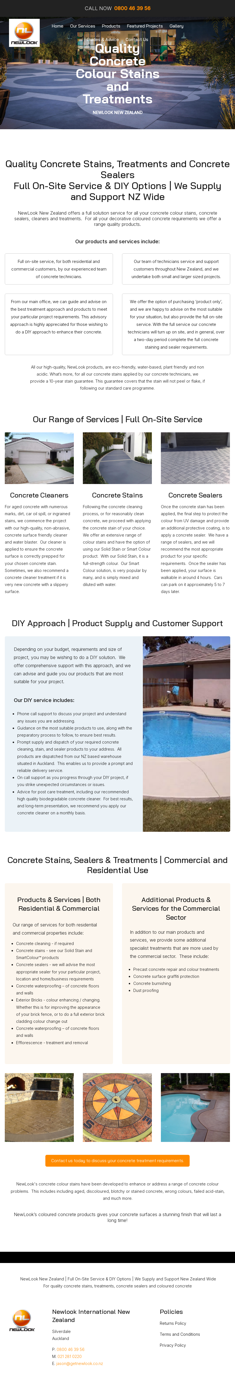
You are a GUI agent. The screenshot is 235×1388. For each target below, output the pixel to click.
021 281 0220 (69, 1356)
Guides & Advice (103, 39)
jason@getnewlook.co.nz (79, 1363)
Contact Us (137, 39)
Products (111, 26)
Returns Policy (173, 1323)
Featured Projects (145, 26)
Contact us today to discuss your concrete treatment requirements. (117, 1160)
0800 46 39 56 (71, 1349)
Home (57, 26)
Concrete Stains (117, 495)
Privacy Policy (173, 1345)
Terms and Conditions (180, 1334)
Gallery (176, 26)
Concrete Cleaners (39, 495)
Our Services (82, 26)
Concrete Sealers (195, 495)
